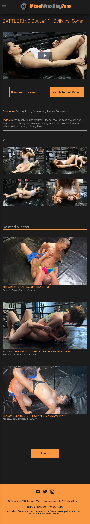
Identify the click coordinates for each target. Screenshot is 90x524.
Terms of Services (36, 507)
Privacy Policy (56, 507)
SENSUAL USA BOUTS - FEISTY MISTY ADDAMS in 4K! (34, 415)
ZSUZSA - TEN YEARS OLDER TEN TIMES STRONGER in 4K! (37, 351)
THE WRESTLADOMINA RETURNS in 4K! (26, 287)
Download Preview (23, 92)
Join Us (45, 453)
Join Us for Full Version (67, 92)
